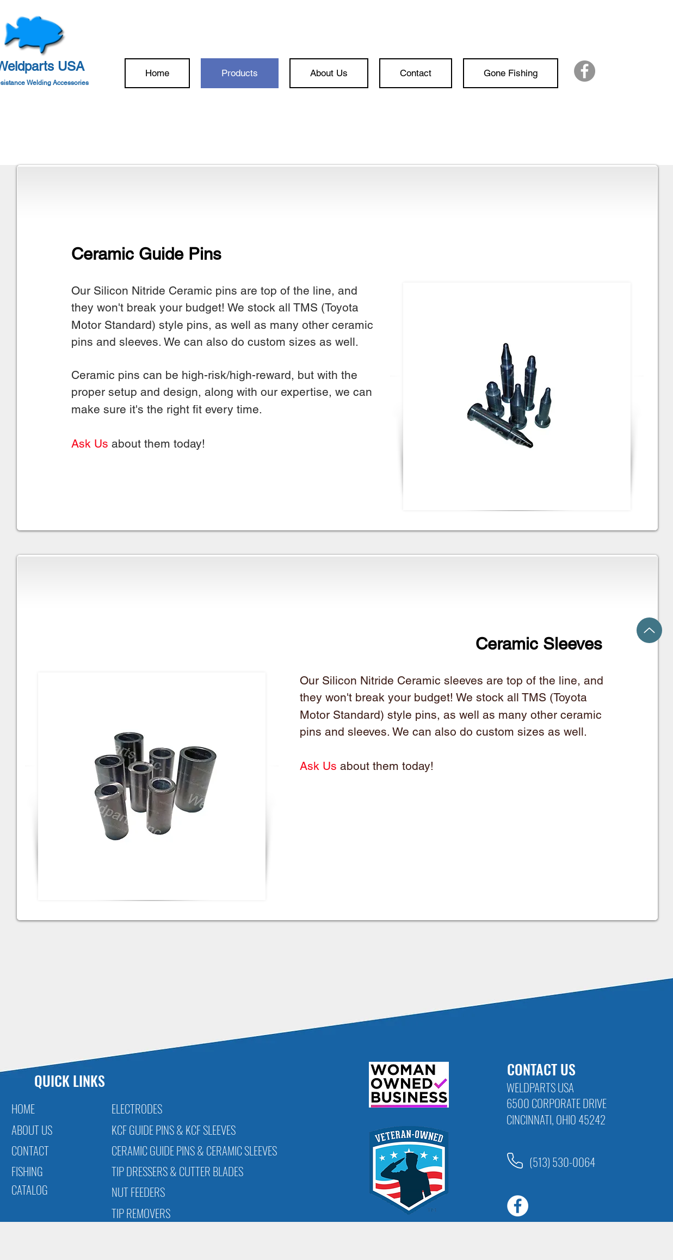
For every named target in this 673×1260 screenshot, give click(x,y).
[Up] (649, 630)
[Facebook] (584, 71)
